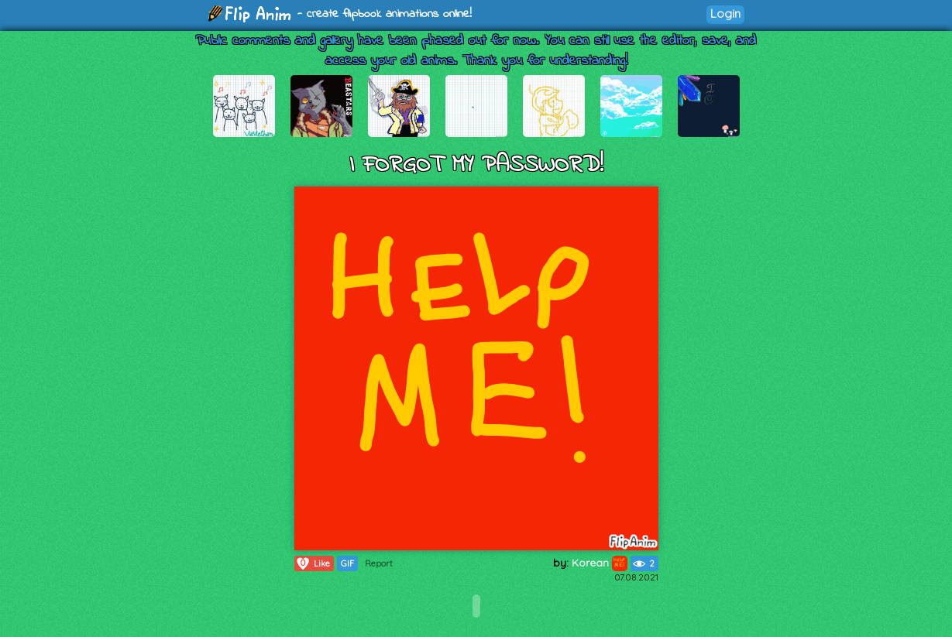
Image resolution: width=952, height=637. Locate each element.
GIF (347, 563)
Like (312, 563)
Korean (599, 563)
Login (725, 13)
